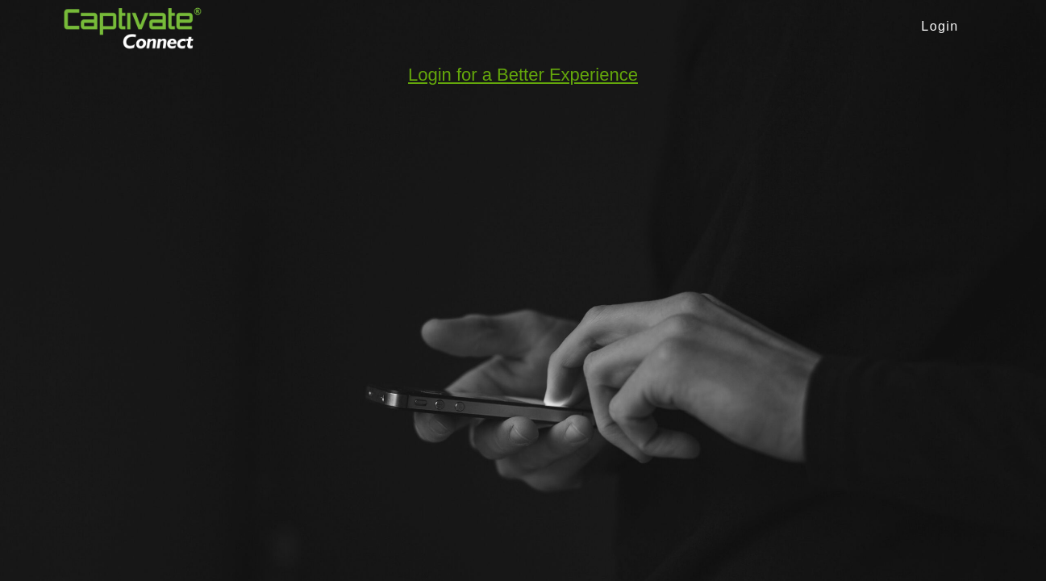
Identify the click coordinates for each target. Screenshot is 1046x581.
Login (939, 26)
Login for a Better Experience (523, 75)
